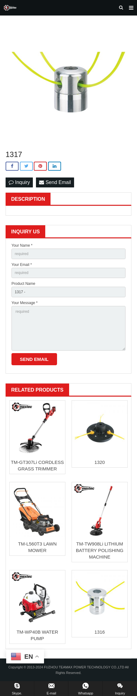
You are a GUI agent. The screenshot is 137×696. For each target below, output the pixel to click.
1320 (100, 462)
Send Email (55, 182)
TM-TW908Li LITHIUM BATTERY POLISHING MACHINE (99, 550)
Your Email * (21, 265)
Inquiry (19, 182)
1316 (100, 632)
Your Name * (22, 245)
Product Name (23, 283)
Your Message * (24, 303)
